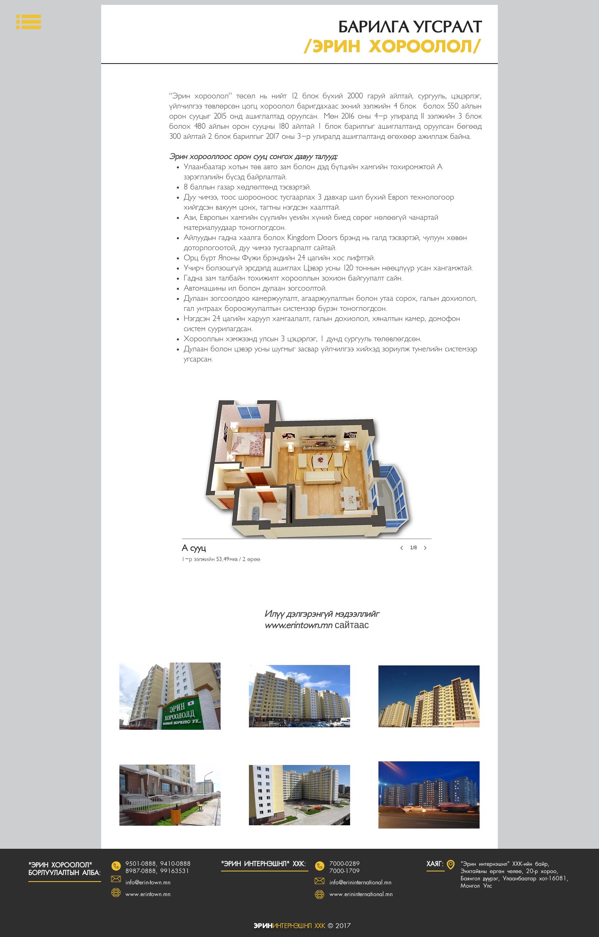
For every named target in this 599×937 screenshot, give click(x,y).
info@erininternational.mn (360, 883)
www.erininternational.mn (361, 894)
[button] (28, 22)
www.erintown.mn (298, 625)
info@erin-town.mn (147, 883)
